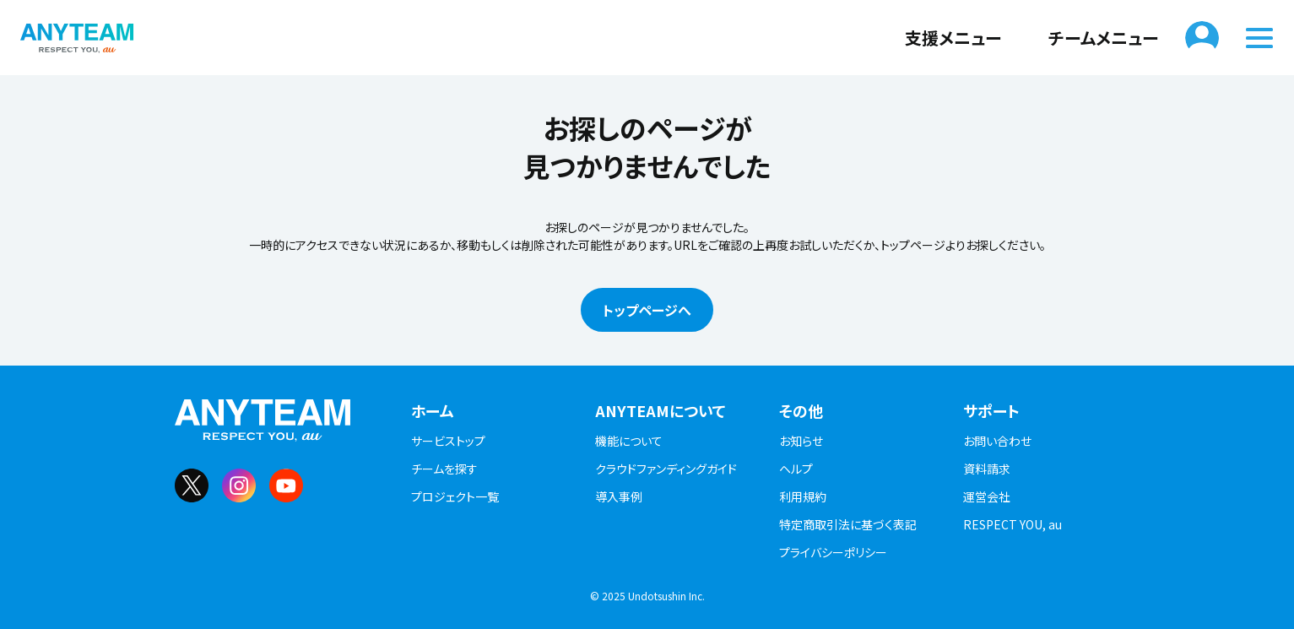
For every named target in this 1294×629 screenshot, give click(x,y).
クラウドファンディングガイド (666, 468)
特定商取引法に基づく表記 (848, 524)
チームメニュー (1093, 37)
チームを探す (444, 468)
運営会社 (986, 496)
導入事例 (618, 496)
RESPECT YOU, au (1012, 524)
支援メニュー (943, 37)
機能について (629, 440)
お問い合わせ (997, 440)
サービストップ (448, 440)
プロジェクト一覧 (455, 496)
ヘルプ (796, 468)
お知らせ (801, 440)
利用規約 (802, 496)
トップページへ (647, 310)
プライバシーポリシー (833, 552)
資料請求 (986, 468)
